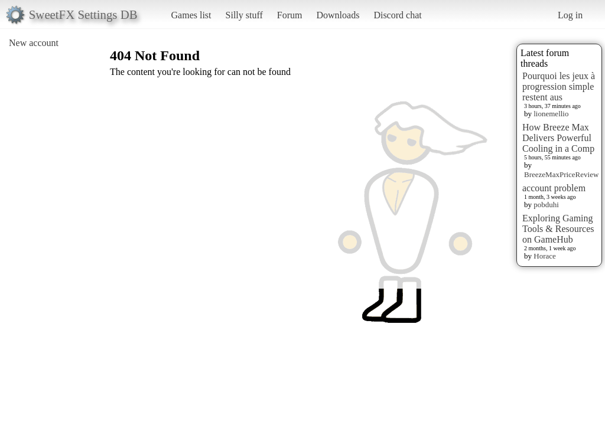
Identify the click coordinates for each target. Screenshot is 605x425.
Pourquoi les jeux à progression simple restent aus (558, 86)
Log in (570, 15)
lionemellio (551, 113)
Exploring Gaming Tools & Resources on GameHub (558, 228)
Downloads (337, 15)
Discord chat (397, 15)
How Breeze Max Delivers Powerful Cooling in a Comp (558, 137)
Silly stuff (244, 15)
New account (33, 43)
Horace (545, 255)
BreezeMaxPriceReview (561, 174)
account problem (554, 188)
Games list (191, 15)
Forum (289, 15)
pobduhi (546, 204)
